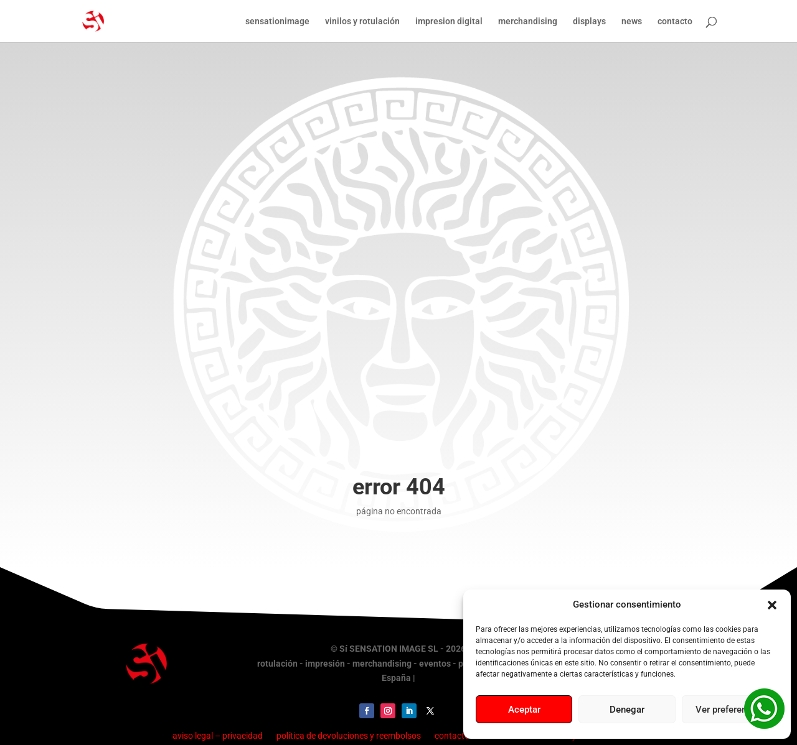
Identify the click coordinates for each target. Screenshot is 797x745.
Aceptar (524, 709)
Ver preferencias (730, 709)
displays (589, 21)
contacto (675, 21)
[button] (772, 605)
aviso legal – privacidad (217, 735)
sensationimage (277, 21)
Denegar (627, 709)
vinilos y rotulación (362, 21)
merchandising (527, 21)
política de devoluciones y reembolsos (348, 735)
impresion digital (449, 21)
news (631, 21)
